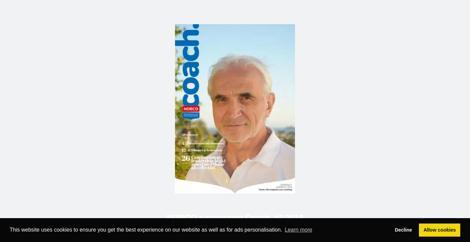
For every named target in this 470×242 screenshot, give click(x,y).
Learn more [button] (298, 230)
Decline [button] (403, 230)
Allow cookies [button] (440, 230)
